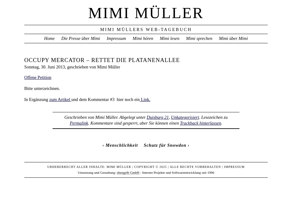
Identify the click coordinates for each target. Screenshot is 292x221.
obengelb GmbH (128, 172)
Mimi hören (142, 38)
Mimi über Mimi (233, 38)
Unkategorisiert (185, 117)
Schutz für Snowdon (165, 145)
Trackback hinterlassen (200, 123)
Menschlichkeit (122, 145)
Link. (145, 99)
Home (49, 38)
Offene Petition (37, 77)
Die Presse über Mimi (80, 38)
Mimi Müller (146, 12)
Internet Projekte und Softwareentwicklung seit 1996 (178, 172)
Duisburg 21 (158, 117)
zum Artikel (60, 99)
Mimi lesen (170, 38)
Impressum (116, 38)
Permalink (79, 123)
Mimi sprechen (199, 38)
